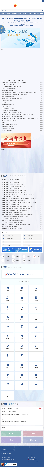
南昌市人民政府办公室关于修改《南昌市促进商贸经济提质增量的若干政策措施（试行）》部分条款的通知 (19, 198)
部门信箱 (11, 433)
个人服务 (14, 281)
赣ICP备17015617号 (31, 457)
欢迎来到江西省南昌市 (27, 274)
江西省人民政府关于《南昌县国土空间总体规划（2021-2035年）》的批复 (14, 192)
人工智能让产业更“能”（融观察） (7, 100)
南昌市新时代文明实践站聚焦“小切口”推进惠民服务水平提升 (12, 86)
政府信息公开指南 (10, 235)
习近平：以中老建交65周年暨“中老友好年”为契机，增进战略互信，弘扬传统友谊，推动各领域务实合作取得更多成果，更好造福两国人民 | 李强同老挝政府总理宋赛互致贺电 (22, 24)
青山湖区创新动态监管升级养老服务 (8, 126)
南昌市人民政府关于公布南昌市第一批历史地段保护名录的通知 (12, 212)
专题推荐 (2, 149)
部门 (19, 80)
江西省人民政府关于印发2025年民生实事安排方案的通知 (11, 188)
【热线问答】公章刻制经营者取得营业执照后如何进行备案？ (12, 419)
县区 (23, 80)
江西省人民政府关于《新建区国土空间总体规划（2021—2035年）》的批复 (14, 190)
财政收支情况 (29, 256)
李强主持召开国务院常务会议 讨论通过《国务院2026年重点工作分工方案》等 (14, 94)
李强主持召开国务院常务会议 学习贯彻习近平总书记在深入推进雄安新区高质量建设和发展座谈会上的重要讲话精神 (20, 92)
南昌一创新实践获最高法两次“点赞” (8, 84)
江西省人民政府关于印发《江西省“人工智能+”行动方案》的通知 (12, 184)
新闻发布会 (33, 440)
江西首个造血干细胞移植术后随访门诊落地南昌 (9, 88)
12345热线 (32, 433)
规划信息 (28, 260)
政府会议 (17, 260)
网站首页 (3, 13)
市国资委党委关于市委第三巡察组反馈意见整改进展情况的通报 (12, 112)
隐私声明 (10, 453)
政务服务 (25, 13)
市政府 (8, 13)
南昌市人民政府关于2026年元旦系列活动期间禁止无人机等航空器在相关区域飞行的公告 (16, 208)
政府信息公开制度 (30, 235)
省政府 (14, 80)
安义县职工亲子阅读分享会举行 (7, 130)
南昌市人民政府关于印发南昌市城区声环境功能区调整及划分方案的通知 (13, 200)
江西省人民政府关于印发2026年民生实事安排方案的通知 (11, 182)
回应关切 (4, 408)
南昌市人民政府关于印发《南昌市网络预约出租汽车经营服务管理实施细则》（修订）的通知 (17, 206)
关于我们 (6, 453)
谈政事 (3, 427)
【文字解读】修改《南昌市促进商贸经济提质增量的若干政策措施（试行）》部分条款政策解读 (17, 214)
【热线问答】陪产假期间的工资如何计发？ (9, 412)
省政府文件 (3, 179)
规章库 (38, 256)
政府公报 (17, 256)
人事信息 (7, 260)
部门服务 (27, 281)
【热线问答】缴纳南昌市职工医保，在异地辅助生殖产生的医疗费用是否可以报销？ (15, 415)
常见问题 (16, 408)
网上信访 (11, 440)
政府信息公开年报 (30, 238)
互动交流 (30, 13)
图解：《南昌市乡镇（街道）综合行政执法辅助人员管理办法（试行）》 (13, 222)
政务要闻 (14, 13)
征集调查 (10, 408)
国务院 (8, 80)
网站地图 (2, 453)
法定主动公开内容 (10, 238)
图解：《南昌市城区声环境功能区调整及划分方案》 (10, 218)
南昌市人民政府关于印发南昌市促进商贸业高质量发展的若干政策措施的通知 (14, 210)
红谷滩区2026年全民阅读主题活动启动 (8, 128)
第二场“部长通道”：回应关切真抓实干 (8, 96)
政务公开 (19, 13)
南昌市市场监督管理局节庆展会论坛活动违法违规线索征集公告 (12, 116)
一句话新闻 (4, 102)
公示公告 (2, 49)
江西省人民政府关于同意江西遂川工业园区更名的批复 (11, 196)
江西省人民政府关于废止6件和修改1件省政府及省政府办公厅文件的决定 (13, 186)
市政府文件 (10, 179)
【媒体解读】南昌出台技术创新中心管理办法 (9, 226)
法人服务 (21, 281)
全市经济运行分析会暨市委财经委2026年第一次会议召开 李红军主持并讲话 (14, 82)
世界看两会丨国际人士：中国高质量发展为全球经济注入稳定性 (12, 98)
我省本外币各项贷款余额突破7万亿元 (8, 104)
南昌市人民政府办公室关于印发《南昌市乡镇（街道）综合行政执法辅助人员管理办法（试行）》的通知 (19, 202)
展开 (1, 31)
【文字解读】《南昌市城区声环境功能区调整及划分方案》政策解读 (13, 220)
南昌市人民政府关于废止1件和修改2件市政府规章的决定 (11, 204)
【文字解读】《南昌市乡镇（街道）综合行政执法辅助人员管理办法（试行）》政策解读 (16, 224)
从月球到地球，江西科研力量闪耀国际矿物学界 (9, 110)
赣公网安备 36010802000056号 (33, 459)
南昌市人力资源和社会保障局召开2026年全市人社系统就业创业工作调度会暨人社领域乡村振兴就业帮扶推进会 (20, 118)
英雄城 (41, 13)
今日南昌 (3, 80)
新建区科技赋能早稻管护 (6, 122)
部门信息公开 (9, 245)
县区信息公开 (30, 245)
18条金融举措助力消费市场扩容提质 (8, 108)
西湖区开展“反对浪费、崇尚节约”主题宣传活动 (9, 124)
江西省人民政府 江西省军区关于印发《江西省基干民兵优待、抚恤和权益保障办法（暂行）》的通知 (18, 194)
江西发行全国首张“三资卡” (6, 106)
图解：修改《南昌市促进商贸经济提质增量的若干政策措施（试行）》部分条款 (15, 216)
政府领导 (7, 256)
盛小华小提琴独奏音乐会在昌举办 (7, 90)
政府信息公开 (5, 232)
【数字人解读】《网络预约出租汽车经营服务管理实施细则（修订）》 (13, 228)
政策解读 (17, 179)
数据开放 (36, 13)
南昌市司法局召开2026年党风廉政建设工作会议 (9, 120)
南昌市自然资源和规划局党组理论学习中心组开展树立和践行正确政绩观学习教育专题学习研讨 (17, 114)
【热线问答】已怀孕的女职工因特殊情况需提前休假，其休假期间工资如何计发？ (15, 422)
